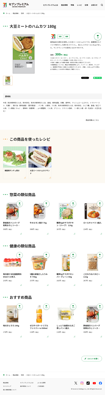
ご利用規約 (40, 386)
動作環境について (25, 386)
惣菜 (22, 13)
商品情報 (64, 5)
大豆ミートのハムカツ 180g (35, 13)
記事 (86, 5)
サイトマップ (7, 386)
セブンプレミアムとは (50, 5)
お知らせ (94, 5)
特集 (72, 5)
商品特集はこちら (92, 120)
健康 (66, 36)
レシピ (79, 5)
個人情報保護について (9, 390)
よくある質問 (41, 383)
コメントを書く (92, 358)
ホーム (6, 13)
